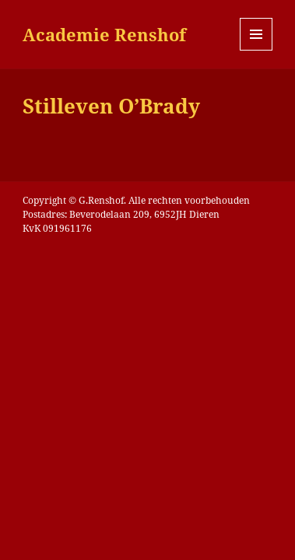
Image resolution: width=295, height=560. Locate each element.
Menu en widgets (256, 50)
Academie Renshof (104, 34)
